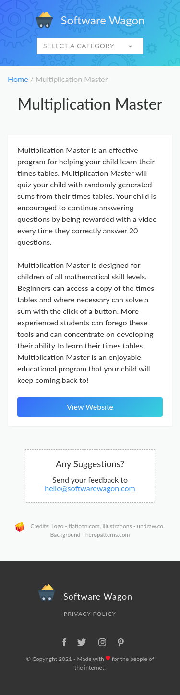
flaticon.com (84, 526)
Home (18, 78)
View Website (90, 406)
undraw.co (150, 526)
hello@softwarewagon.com (90, 488)
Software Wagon (90, 20)
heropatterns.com (107, 534)
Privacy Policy (90, 614)
